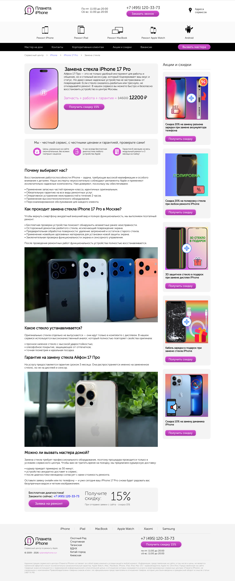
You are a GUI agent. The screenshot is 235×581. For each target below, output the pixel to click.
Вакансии (146, 47)
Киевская (75, 555)
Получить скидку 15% (84, 107)
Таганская (76, 545)
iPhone (53, 55)
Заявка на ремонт (49, 503)
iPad (82, 529)
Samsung (169, 529)
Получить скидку (181, 139)
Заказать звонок (143, 14)
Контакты (57, 47)
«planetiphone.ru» (48, 552)
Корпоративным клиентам (88, 47)
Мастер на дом (33, 47)
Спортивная (77, 541)
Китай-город (78, 551)
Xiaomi (148, 529)
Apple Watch (125, 529)
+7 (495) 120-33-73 (143, 7)
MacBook (101, 529)
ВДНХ (73, 548)
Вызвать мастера (194, 47)
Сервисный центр (34, 55)
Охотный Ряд (78, 538)
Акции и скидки (122, 47)
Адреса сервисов (201, 11)
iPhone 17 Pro (71, 55)
